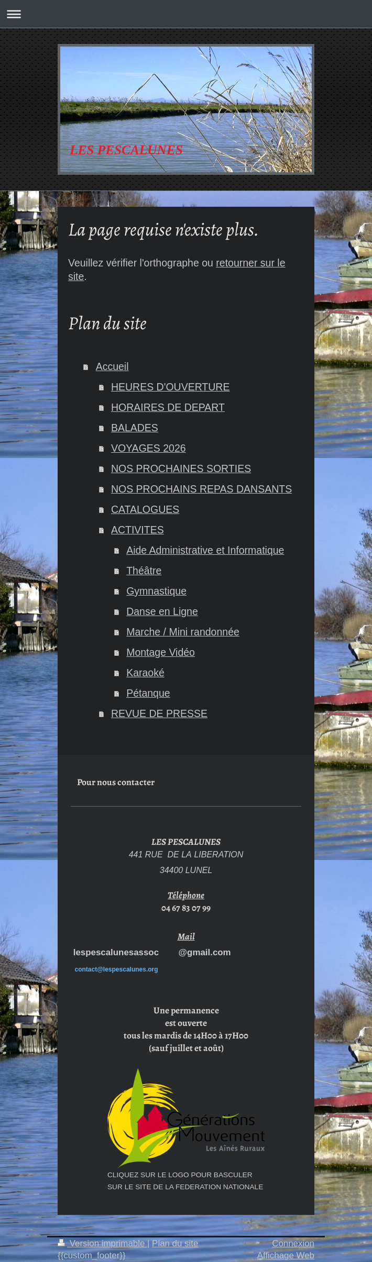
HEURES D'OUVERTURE (170, 387)
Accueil (112, 366)
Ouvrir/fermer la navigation (186, 14)
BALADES (134, 427)
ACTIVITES (137, 529)
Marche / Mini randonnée (182, 632)
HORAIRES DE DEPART (168, 407)
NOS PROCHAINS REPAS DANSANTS (201, 489)
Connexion (293, 1243)
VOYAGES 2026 (148, 448)
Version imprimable (102, 1243)
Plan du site (175, 1243)
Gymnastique (156, 591)
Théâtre (143, 570)
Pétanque (148, 693)
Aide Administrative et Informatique (205, 550)
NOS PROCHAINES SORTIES (181, 468)
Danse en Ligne (162, 611)
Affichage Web (285, 1255)
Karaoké (145, 672)
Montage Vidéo (160, 652)
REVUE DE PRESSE (159, 713)
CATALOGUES (145, 509)
